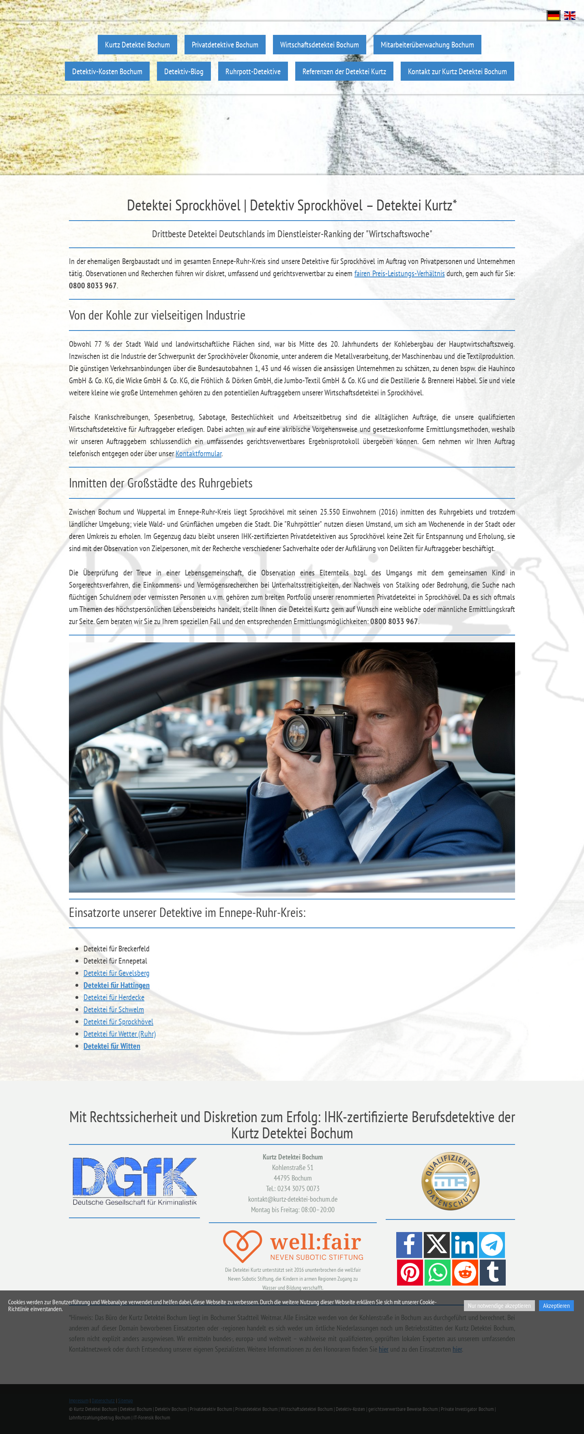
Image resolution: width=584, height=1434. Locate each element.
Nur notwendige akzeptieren (499, 1305)
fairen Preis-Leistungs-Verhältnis (399, 273)
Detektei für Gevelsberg (117, 973)
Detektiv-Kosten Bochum (107, 71)
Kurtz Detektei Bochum (137, 44)
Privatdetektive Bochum (225, 44)
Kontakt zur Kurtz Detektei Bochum (457, 71)
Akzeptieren (556, 1305)
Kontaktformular (198, 453)
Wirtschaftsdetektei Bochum (319, 44)
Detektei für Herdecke (114, 997)
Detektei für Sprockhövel (118, 1021)
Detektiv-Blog (184, 71)
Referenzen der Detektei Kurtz (344, 71)
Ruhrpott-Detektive (253, 71)
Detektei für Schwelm (114, 1009)
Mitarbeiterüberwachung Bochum (427, 44)
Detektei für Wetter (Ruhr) (120, 1033)
